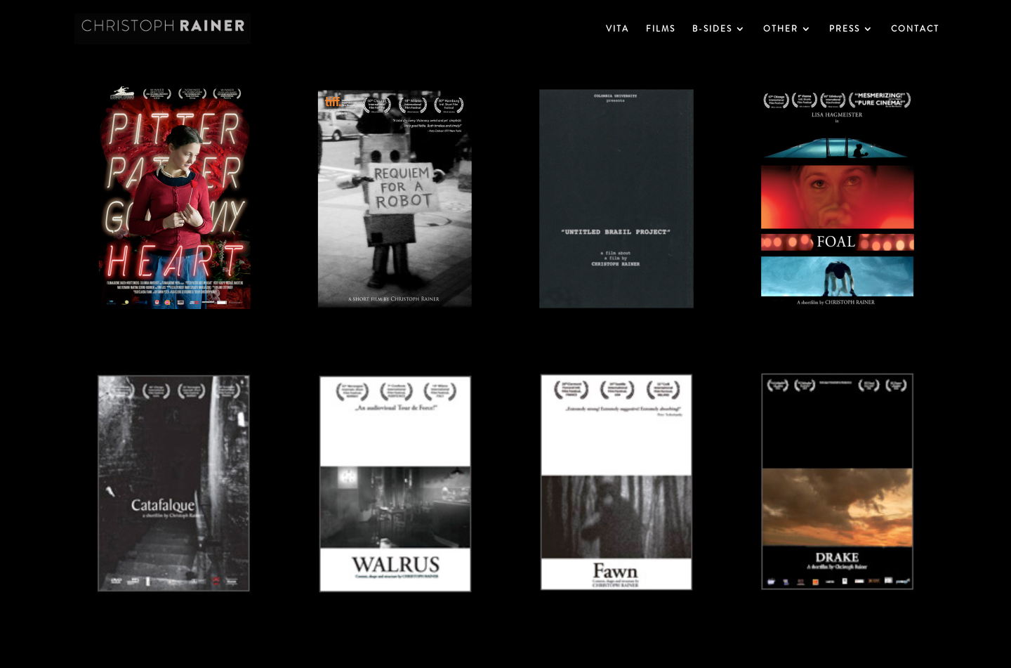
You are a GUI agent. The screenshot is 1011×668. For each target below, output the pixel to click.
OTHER (780, 29)
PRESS (844, 29)
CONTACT (915, 29)
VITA (617, 29)
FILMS (660, 29)
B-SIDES (712, 29)
